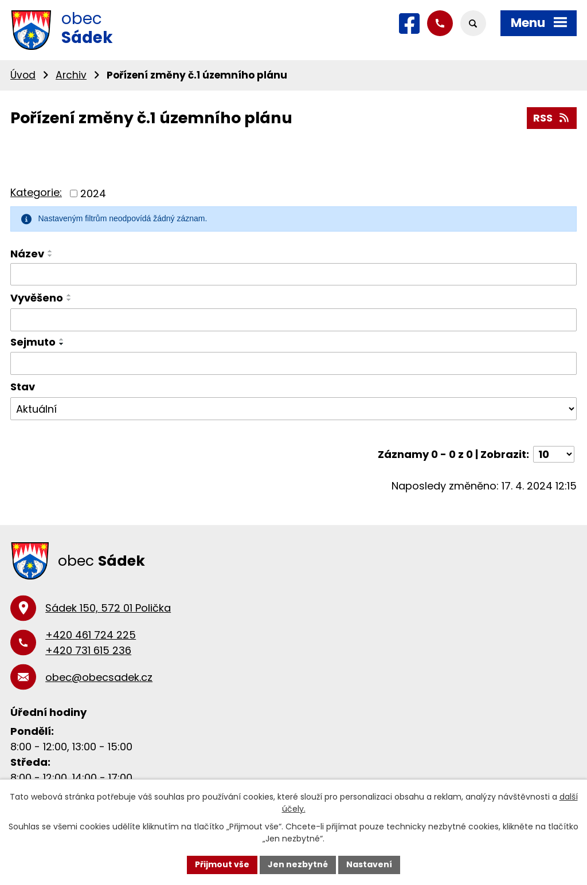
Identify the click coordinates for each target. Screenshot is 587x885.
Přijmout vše (222, 864)
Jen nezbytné (298, 864)
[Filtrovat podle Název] (293, 274)
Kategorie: (36, 192)
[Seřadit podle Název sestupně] (50, 255)
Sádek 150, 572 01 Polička (108, 608)
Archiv (71, 75)
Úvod (23, 75)
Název (27, 253)
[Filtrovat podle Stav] (293, 408)
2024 (93, 193)
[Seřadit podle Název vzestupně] (50, 251)
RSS (552, 118)
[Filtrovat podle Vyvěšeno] (293, 319)
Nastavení (369, 864)
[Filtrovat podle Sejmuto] (293, 363)
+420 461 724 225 (90, 635)
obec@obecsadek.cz (98, 677)
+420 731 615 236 (88, 650)
